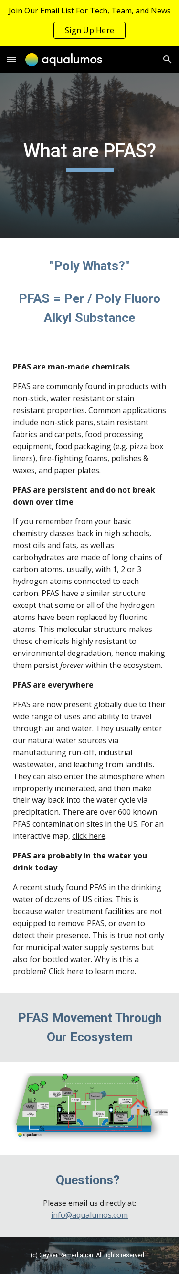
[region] (89, 23)
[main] (89, 155)
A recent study (38, 887)
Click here (66, 971)
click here (88, 836)
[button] (11, 59)
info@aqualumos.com (89, 1215)
